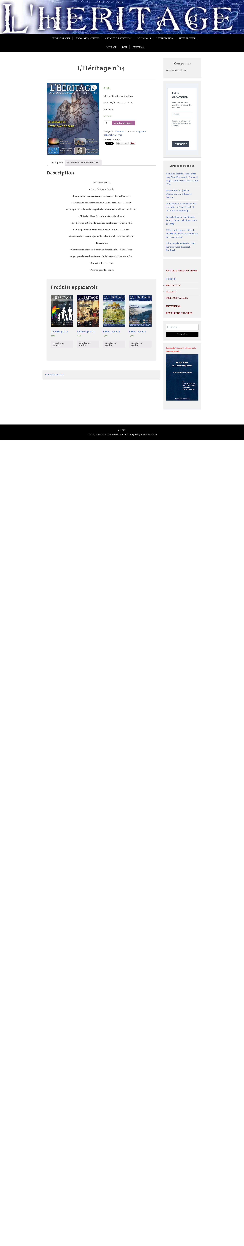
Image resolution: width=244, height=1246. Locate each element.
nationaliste (109, 134)
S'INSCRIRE (181, 144)
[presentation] (192, 134)
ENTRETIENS (173, 306)
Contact (111, 47)
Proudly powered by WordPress (102, 434)
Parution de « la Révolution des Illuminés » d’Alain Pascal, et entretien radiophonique (181, 207)
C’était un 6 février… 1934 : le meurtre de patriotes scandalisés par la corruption (182, 233)
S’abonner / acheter (87, 38)
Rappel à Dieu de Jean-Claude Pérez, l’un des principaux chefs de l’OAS (181, 220)
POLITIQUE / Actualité (177, 297)
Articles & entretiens (118, 38)
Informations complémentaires (83, 162)
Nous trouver (187, 38)
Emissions (139, 47)
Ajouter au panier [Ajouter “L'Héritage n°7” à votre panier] (136, 344)
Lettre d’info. (165, 38)
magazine (141, 131)
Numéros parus (61, 38)
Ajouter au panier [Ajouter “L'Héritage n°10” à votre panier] (84, 344)
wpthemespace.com (147, 434)
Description (57, 162)
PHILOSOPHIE (173, 285)
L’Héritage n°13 (56, 374)
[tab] (56, 163)
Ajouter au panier (123, 122)
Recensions (144, 38)
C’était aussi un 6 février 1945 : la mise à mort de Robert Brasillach (181, 247)
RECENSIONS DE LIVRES (179, 313)
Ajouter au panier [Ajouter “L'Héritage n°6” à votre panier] (110, 344)
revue (119, 134)
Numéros (119, 131)
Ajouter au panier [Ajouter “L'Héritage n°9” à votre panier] (58, 344)
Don (124, 47)
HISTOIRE (171, 278)
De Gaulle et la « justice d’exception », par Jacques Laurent (179, 194)
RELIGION (171, 291)
